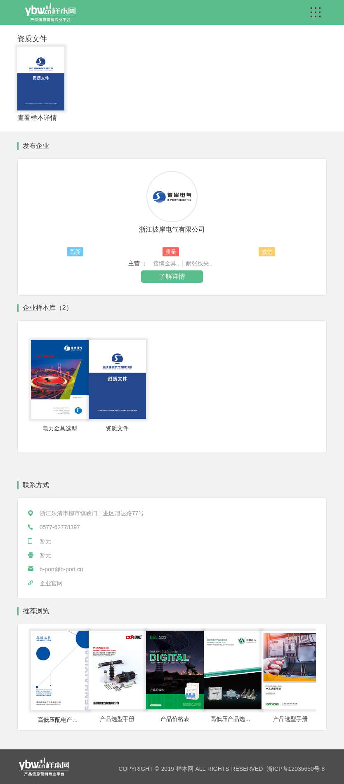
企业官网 (51, 583)
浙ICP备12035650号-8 (296, 768)
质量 (171, 252)
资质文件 (32, 38)
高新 (75, 252)
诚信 (267, 252)
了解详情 (172, 276)
